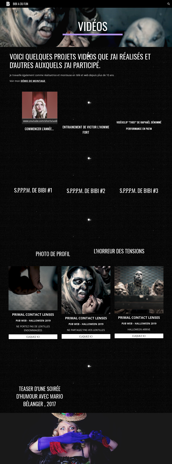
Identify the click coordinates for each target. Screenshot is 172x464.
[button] (168, 4)
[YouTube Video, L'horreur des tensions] (119, 224)
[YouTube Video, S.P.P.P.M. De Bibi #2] (86, 164)
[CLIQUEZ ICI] (33, 337)
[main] (93, 27)
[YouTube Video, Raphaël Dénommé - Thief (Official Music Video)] (138, 105)
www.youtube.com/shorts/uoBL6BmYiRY (45, 120)
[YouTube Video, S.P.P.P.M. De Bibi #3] (138, 164)
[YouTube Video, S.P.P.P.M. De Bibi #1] (33, 163)
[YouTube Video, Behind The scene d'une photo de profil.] (53, 225)
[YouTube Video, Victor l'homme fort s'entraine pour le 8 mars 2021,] (86, 107)
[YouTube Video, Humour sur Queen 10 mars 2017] (40, 364)
